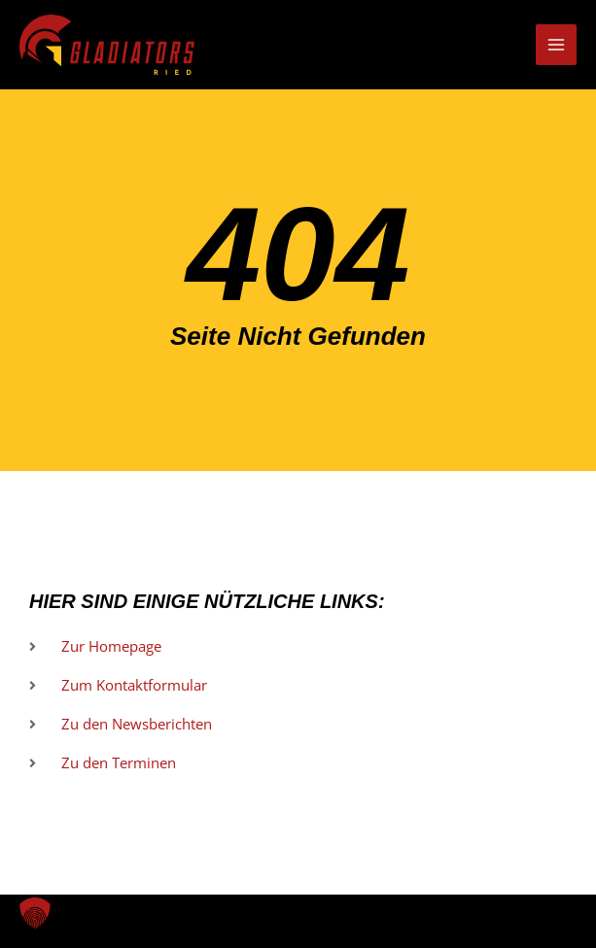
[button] (35, 913)
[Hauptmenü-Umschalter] (556, 44)
